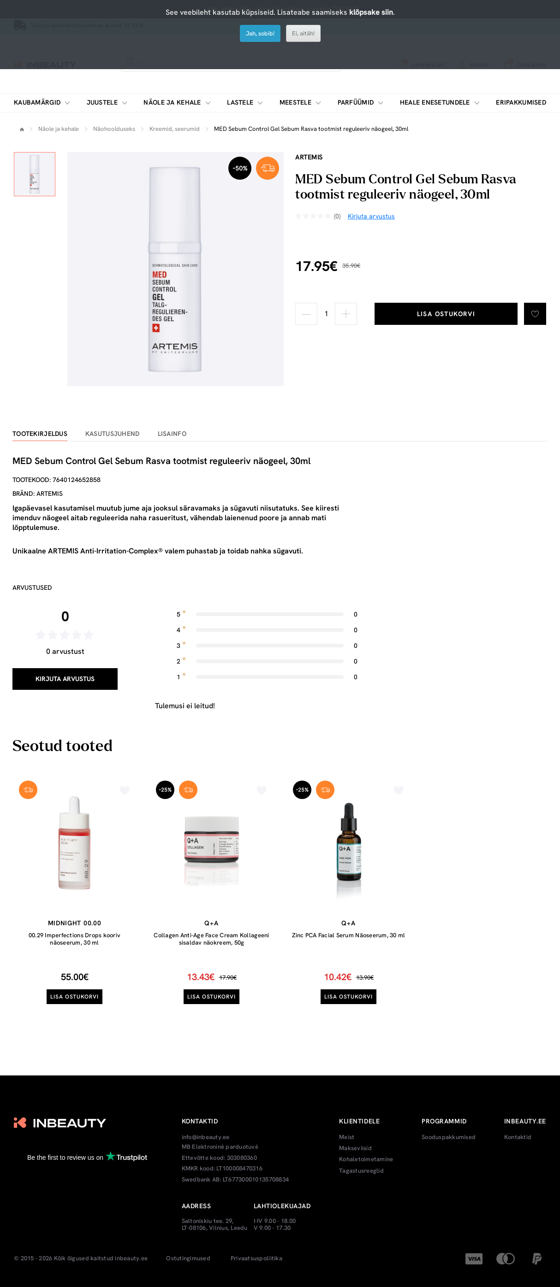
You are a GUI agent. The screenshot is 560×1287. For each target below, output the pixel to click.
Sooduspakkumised (449, 1137)
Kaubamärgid (37, 102)
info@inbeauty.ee (206, 1137)
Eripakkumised (521, 102)
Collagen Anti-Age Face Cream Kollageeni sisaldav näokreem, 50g (211, 938)
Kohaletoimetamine (366, 1159)
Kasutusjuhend (112, 434)
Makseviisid (355, 1148)
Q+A (211, 923)
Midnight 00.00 (74, 923)
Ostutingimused (188, 1258)
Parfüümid (356, 102)
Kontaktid (517, 1137)
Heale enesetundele (435, 102)
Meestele (295, 102)
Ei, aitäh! (303, 33)
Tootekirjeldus (39, 434)
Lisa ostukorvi (446, 314)
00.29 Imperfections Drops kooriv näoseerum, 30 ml (74, 938)
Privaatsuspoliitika (256, 1258)
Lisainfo (172, 434)
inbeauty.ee (131, 1258)
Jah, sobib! (260, 33)
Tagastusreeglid (361, 1171)
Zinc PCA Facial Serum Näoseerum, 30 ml (348, 935)
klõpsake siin (371, 12)
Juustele (102, 102)
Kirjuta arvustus (65, 679)
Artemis (309, 157)
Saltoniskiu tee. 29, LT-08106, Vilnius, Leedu (215, 1224)
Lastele (240, 102)
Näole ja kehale (172, 102)
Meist (346, 1137)
